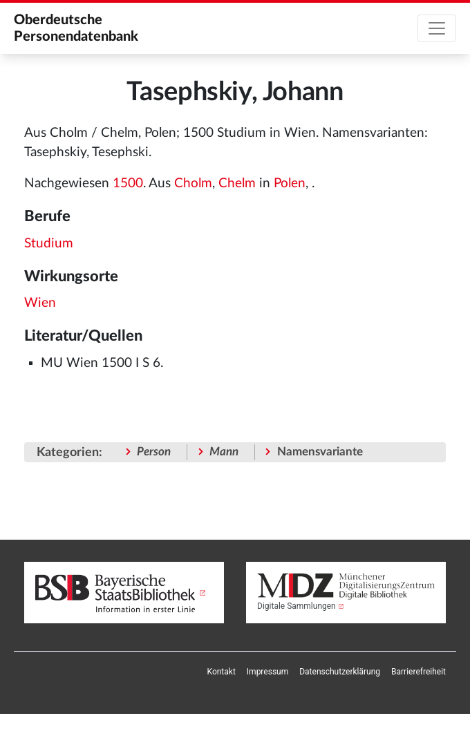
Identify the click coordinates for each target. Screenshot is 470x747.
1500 (128, 183)
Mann (223, 451)
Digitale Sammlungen (296, 606)
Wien (40, 303)
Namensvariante (320, 451)
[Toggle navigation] (436, 28)
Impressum (267, 672)
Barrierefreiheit (418, 672)
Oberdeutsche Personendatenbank (76, 28)
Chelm (237, 183)
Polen (290, 183)
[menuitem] (221, 671)
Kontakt (221, 672)
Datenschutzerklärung (339, 672)
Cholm (193, 183)
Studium (48, 243)
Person (154, 451)
